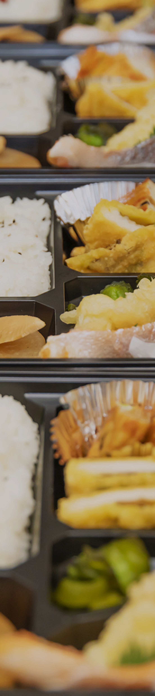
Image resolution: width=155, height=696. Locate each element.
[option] (77, 348)
